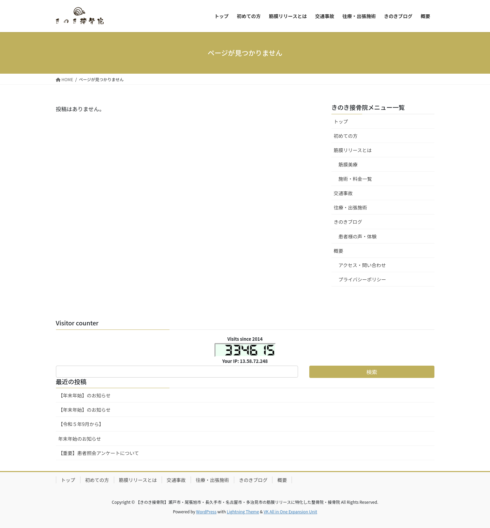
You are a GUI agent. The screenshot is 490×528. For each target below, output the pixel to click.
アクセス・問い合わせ (362, 265)
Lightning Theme (243, 511)
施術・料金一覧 (355, 178)
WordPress (206, 511)
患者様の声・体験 (358, 236)
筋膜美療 (348, 164)
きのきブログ (348, 221)
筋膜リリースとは (353, 150)
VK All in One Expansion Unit (290, 511)
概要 (338, 250)
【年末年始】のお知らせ (84, 395)
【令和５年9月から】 (81, 424)
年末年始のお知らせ (79, 438)
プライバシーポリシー (362, 279)
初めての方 (346, 135)
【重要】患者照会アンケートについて (98, 453)
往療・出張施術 (350, 207)
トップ (341, 121)
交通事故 (343, 193)
